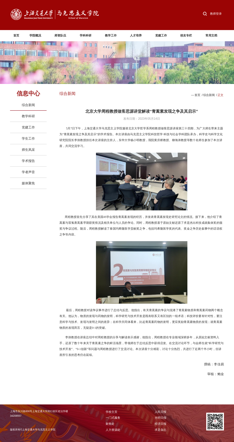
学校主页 (111, 411)
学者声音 (28, 172)
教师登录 (216, 13)
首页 (197, 95)
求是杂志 (160, 429)
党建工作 (28, 127)
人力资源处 (113, 429)
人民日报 (160, 411)
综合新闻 (28, 105)
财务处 (110, 423)
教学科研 (28, 116)
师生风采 (28, 150)
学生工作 (28, 138)
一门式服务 (113, 417)
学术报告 (28, 161)
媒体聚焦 (28, 183)
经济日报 (160, 423)
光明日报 (160, 417)
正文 (220, 95)
